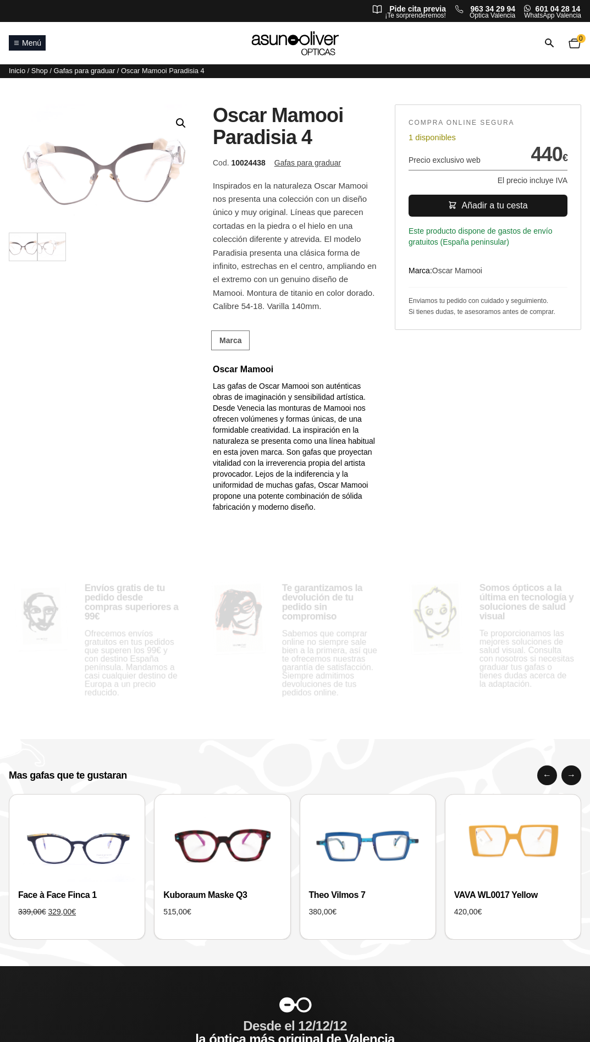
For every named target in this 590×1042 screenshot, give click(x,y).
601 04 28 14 (558, 8)
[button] (181, 123)
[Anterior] (547, 775)
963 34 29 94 (492, 8)
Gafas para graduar (84, 71)
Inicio (17, 71)
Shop (39, 71)
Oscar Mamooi (457, 270)
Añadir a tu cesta (487, 205)
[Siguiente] (571, 775)
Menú (27, 42)
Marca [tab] (230, 340)
